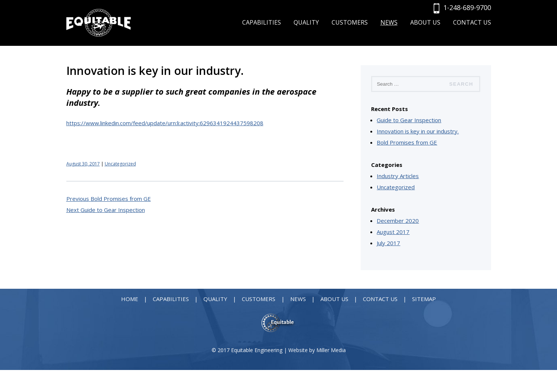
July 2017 (388, 243)
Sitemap (424, 299)
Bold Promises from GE (407, 142)
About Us (425, 22)
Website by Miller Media (317, 350)
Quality (306, 22)
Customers (350, 22)
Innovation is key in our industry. (418, 131)
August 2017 (393, 231)
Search (461, 84)
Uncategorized (120, 164)
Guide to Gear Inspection (409, 120)
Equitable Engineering (256, 350)
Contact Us (472, 22)
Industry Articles (398, 176)
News (389, 22)
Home (129, 299)
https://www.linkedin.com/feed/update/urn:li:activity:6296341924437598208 (164, 123)
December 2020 (398, 220)
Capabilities (261, 22)
